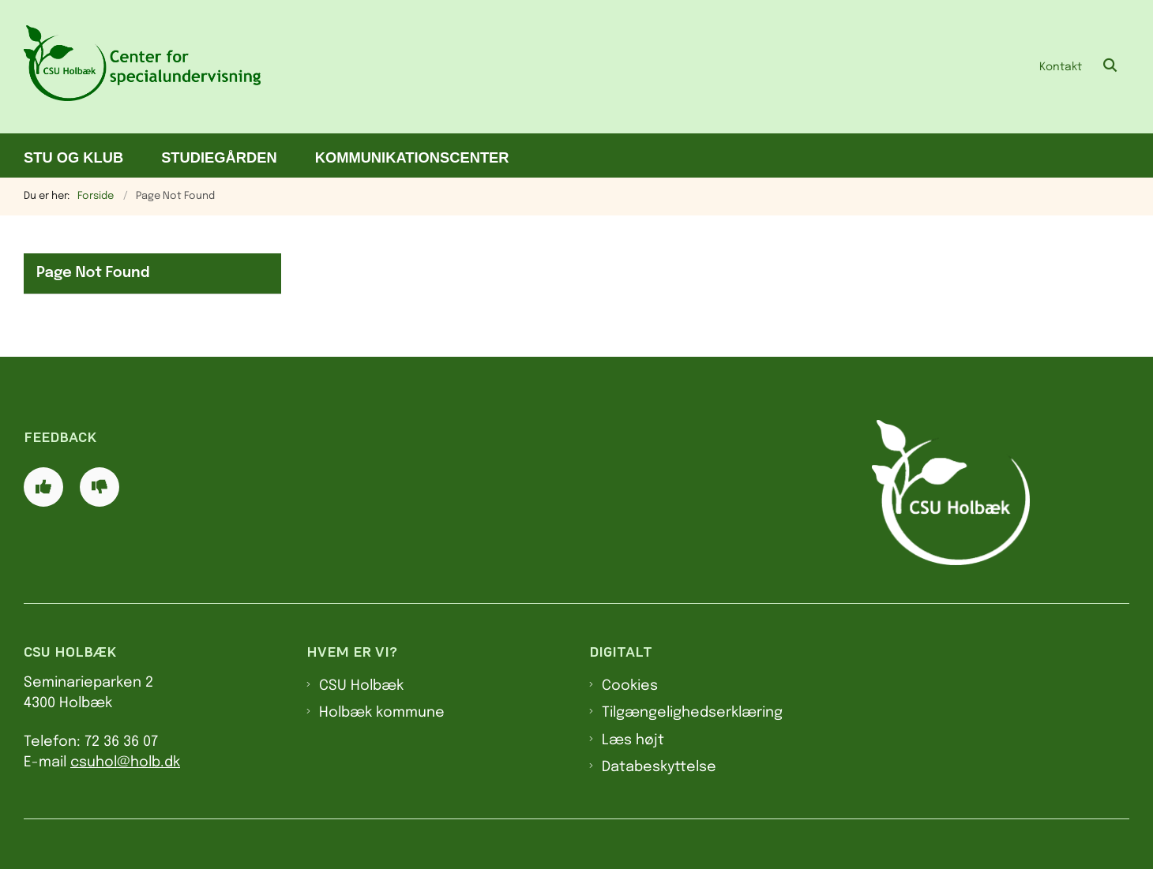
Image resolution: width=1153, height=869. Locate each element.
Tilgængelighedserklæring (692, 713)
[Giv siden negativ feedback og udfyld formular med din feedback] (99, 487)
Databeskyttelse (659, 767)
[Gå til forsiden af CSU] (142, 66)
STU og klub (73, 157)
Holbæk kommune (382, 713)
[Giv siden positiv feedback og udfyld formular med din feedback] (43, 487)
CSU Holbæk (361, 686)
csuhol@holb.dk (125, 762)
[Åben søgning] (1110, 66)
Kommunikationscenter (412, 157)
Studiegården (219, 157)
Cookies (630, 686)
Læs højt (633, 740)
